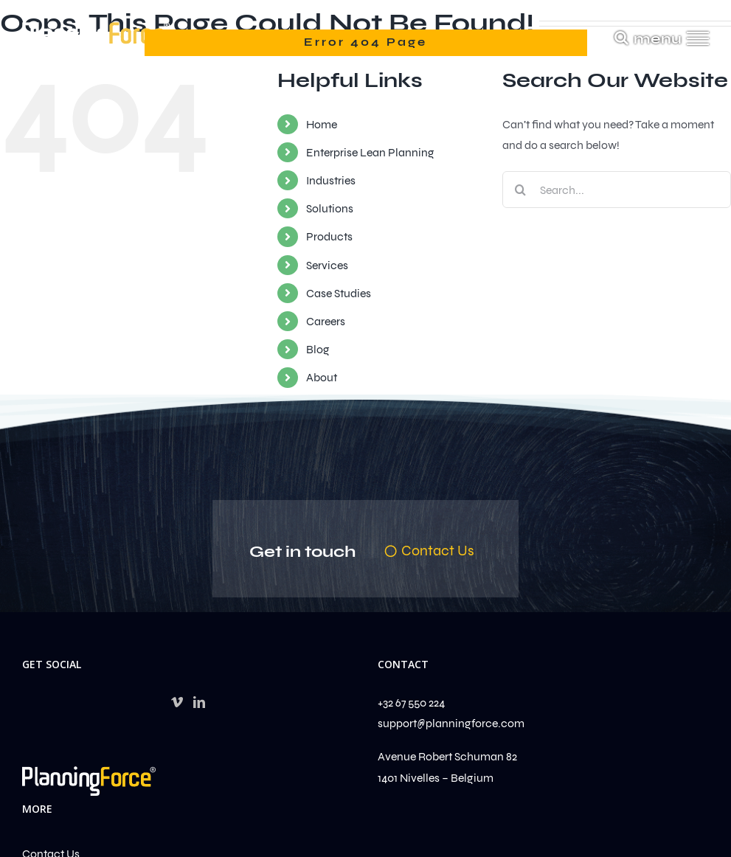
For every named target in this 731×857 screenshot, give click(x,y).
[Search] (520, 189)
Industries (331, 180)
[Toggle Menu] (698, 38)
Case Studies (338, 293)
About (321, 377)
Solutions (329, 208)
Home (321, 124)
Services (327, 265)
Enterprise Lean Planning (370, 152)
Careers (325, 321)
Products (329, 236)
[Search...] (616, 189)
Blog (318, 349)
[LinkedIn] (199, 702)
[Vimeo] (177, 702)
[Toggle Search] (621, 37)
